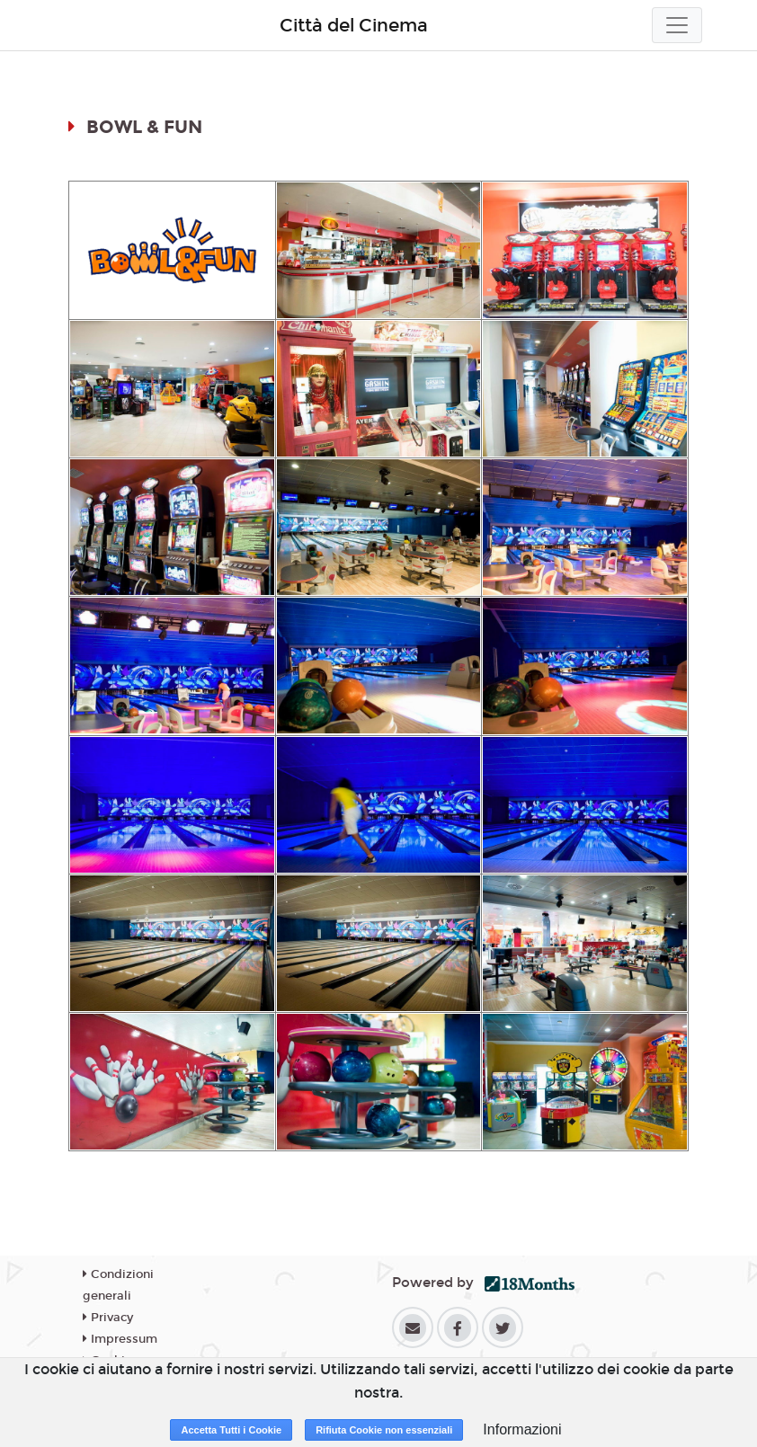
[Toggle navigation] (677, 25)
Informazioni (522, 1429)
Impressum (120, 1339)
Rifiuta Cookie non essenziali (384, 1430)
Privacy (108, 1317)
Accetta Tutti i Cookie (231, 1430)
